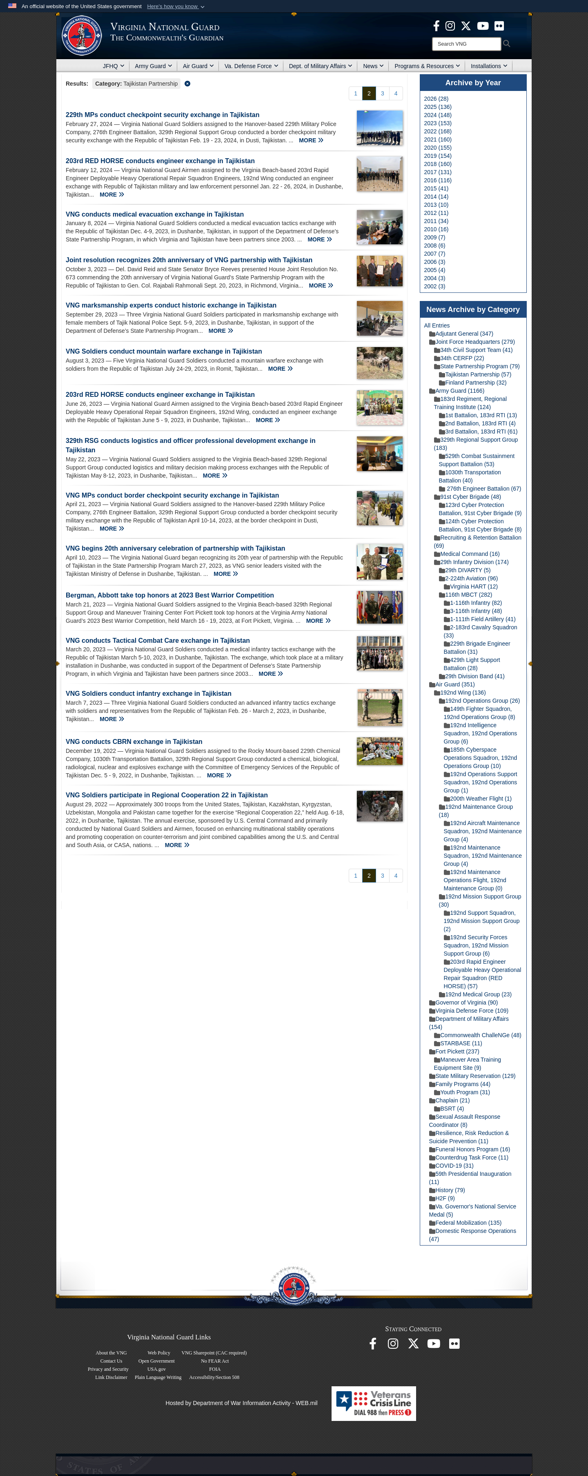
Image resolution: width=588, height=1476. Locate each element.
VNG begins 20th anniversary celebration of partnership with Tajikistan (175, 548)
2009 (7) (434, 237)
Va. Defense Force (251, 66)
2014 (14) (436, 196)
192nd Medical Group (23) (475, 994)
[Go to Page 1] (356, 93)
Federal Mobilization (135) (465, 1222)
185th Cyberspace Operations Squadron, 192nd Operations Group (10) (480, 757)
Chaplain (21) (449, 1100)
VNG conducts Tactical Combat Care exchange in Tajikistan (158, 640)
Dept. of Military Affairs (321, 66)
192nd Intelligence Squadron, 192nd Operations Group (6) (480, 733)
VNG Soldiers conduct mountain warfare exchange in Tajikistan (165, 351)
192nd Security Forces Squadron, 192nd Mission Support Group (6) (476, 945)
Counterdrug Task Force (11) (469, 1157)
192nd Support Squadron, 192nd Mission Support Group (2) (482, 920)
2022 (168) (438, 131)
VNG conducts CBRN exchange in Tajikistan (134, 741)
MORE (311, 140)
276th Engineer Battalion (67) (480, 488)
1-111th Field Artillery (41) (480, 619)
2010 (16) (436, 229)
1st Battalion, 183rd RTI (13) (478, 415)
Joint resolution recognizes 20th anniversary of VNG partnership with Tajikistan (189, 260)
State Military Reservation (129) (472, 1076)
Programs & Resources (427, 66)
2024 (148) (438, 115)
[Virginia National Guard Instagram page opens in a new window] (450, 25)
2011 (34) (436, 221)
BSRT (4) (449, 1108)
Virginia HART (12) (471, 586)
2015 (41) (436, 188)
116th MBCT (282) (465, 594)
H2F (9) (442, 1198)
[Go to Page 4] (396, 93)
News (373, 66)
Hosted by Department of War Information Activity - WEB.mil (242, 1403)
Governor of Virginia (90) (463, 1002)
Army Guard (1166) (457, 390)
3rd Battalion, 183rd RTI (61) (478, 431)
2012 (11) (436, 213)
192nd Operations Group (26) (479, 700)
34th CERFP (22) (459, 358)
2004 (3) (434, 278)
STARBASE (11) (458, 1043)
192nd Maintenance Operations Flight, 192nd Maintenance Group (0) (475, 880)
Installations (489, 66)
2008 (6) (434, 245)
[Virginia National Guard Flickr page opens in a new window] (499, 25)
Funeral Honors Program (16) (469, 1149)
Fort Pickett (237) (454, 1051)
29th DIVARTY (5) (465, 570)
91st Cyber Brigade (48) (467, 496)
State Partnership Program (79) (477, 366)
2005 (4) (434, 270)
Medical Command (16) (467, 554)
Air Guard (198, 66)
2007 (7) (434, 253)
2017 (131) (438, 172)
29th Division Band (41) (472, 676)
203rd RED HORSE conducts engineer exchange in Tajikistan (160, 160)
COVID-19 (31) (451, 1165)
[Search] (466, 44)
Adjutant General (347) (461, 333)
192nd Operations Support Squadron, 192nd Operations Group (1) (480, 782)
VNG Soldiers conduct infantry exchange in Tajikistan (149, 693)
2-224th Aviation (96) (468, 578)
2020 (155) (438, 147)
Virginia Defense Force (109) (469, 1010)
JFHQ (114, 66)
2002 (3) (434, 286)
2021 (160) (438, 139)
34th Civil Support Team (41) (473, 350)
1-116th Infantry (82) (473, 603)
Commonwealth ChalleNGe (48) (477, 1035)
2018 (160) (438, 164)
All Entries (437, 325)
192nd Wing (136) (460, 692)
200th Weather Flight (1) (478, 798)
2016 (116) (438, 180)
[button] (176, 6)
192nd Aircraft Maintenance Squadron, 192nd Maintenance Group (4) (483, 831)
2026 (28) (436, 98)
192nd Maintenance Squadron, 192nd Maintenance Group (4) (483, 855)
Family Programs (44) (460, 1084)
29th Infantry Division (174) (471, 562)
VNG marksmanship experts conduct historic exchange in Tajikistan (171, 305)
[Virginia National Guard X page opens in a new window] (466, 25)
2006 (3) (434, 262)
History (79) (447, 1190)
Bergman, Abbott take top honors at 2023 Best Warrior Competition (170, 595)
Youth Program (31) (462, 1092)
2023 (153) (438, 123)
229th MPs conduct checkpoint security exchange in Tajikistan (163, 114)
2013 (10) (436, 204)
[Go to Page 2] (369, 93)
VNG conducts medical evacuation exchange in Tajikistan (155, 214)
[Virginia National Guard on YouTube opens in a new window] (483, 25)
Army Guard (153, 66)
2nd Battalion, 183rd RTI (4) (477, 423)
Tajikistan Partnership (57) (475, 374)
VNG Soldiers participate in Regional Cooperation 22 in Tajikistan (167, 795)
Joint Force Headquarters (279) (472, 342)
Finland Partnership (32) (473, 382)
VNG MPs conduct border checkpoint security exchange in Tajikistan (172, 495)
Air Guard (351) (452, 684)
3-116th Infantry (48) (473, 611)
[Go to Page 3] (383, 93)
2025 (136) (438, 107)
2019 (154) (438, 156)
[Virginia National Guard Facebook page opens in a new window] (436, 25)
